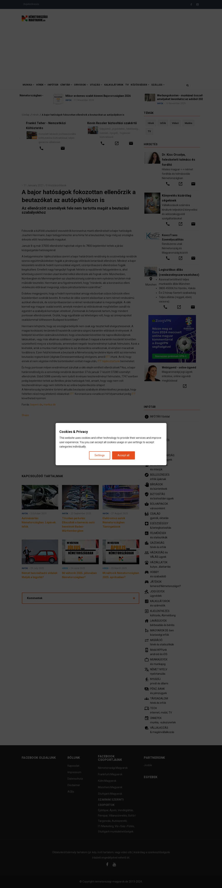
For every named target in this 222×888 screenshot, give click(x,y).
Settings (100, 455)
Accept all (123, 455)
